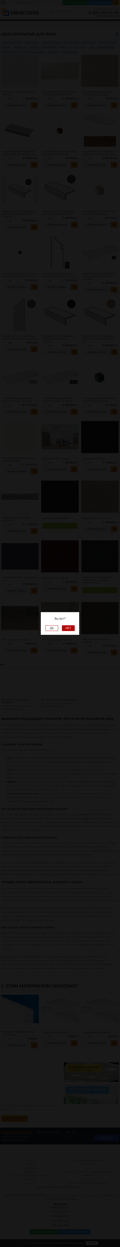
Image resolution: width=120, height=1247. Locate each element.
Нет (68, 628)
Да (52, 628)
